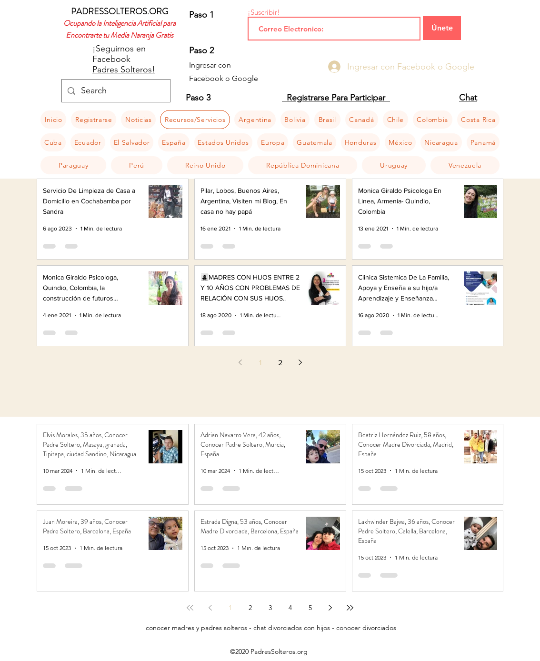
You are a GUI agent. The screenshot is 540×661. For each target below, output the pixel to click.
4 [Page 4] (290, 607)
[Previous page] (240, 362)
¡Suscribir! (264, 12)
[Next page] (300, 362)
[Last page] (350, 607)
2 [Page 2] (280, 363)
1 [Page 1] (260, 363)
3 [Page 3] (270, 607)
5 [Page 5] (310, 607)
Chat (468, 97)
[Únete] (442, 28)
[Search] (115, 91)
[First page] (190, 607)
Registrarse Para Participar (336, 97)
